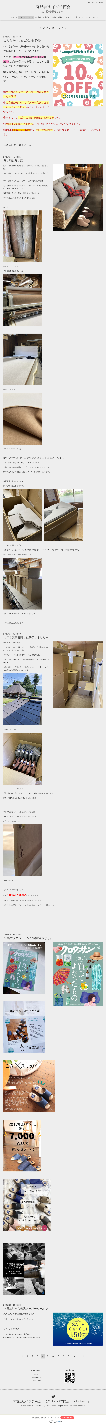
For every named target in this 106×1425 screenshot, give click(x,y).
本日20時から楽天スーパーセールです (27, 1308)
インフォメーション (26, 17)
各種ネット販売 (57, 17)
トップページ (12, 17)
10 (73, 1356)
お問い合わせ (79, 17)
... (78, 1356)
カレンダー (68, 17)
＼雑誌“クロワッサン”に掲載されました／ (29, 938)
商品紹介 (46, 17)
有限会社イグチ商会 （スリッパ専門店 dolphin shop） (53, 1401)
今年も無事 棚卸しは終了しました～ (26, 637)
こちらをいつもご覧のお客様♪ (22, 40)
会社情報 (38, 17)
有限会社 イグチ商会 (53, 7)
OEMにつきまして (92, 17)
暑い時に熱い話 (13, 160)
